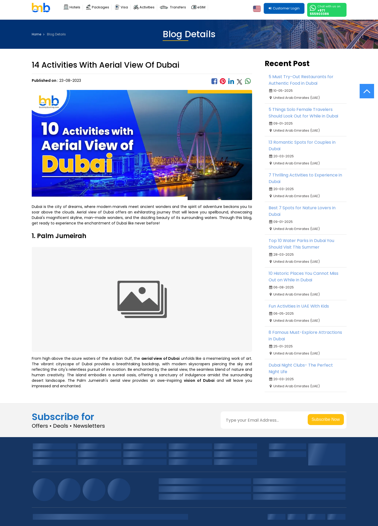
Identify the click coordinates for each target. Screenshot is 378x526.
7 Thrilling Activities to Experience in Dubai (305, 178)
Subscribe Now (326, 419)
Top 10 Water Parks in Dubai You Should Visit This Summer (301, 244)
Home (38, 34)
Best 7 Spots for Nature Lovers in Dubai (302, 211)
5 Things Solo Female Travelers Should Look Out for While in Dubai (303, 112)
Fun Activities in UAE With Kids (299, 306)
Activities (147, 7)
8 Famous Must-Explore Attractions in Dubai (305, 335)
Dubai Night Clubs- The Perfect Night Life (301, 368)
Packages (100, 7)
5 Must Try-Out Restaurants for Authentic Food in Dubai (301, 80)
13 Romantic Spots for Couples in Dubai (302, 145)
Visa (124, 7)
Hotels (75, 7)
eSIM (201, 7)
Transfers (178, 7)
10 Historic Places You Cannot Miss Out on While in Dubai (303, 276)
